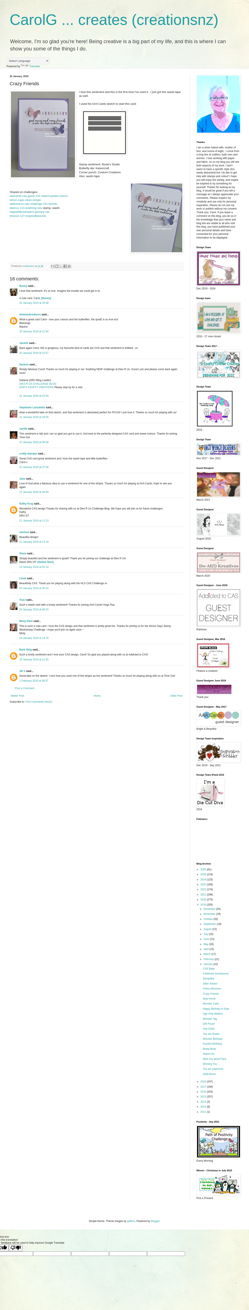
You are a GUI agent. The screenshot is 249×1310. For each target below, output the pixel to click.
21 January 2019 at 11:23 (34, 520)
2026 (203, 869)
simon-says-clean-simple (25, 200)
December (209, 908)
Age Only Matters (213, 1013)
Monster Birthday (212, 1038)
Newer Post (17, 695)
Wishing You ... (211, 1063)
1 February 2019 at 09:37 (33, 680)
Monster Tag (210, 1018)
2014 (203, 1101)
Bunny (23, 285)
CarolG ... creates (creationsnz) (114, 19)
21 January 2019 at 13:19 (34, 541)
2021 (203, 894)
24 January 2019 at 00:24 (34, 588)
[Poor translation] (16, 1247)
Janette (23, 343)
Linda (22, 578)
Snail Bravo (209, 1074)
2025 (203, 874)
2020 (203, 899)
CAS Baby (209, 968)
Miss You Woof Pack (214, 1059)
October (208, 919)
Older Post (176, 695)
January (208, 964)
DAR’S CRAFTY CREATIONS (36, 387)
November (209, 913)
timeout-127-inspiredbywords (28, 215)
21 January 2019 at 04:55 (34, 417)
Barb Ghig (25, 649)
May (206, 944)
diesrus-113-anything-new (26, 208)
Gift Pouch (209, 1023)
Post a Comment (24, 688)
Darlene (24, 364)
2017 (203, 1086)
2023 (203, 884)
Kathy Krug (26, 503)
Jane (22, 478)
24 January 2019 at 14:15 (34, 638)
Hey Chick (209, 1028)
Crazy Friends (211, 993)
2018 (203, 1081)
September (210, 924)
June (206, 939)
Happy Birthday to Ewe (216, 1008)
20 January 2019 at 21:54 (34, 331)
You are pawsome (213, 1068)
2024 (203, 879)
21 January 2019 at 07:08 (34, 467)
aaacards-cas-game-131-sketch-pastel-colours (39, 196)
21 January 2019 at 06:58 (34, 442)
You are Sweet (211, 1033)
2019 (203, 904)
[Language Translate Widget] (27, 61)
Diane (22, 553)
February (208, 959)
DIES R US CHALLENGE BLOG (37, 383)
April (206, 949)
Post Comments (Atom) (38, 701)
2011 (203, 1111)
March (207, 954)
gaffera (131, 1221)
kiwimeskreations (30, 314)
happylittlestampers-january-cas (30, 211)
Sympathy (208, 978)
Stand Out (208, 1053)
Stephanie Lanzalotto (32, 407)
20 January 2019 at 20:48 (34, 302)
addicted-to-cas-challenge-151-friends (33, 203)
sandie (23, 428)
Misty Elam (26, 621)
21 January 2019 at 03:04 (34, 395)
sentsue (24, 532)
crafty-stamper (28, 453)
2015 (203, 1096)
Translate (30, 66)
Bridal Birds (209, 1048)
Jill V (22, 671)
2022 (203, 889)
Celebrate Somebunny (215, 973)
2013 (203, 1106)
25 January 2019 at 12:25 (34, 659)
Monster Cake (211, 1003)
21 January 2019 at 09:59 (34, 492)
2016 (203, 1091)
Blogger (155, 1221)
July (206, 934)
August (207, 929)
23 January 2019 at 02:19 (34, 566)
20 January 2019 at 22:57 (34, 352)
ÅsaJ (22, 599)
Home (97, 695)
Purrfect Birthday (212, 1043)
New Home (209, 998)
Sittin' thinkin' (210, 983)
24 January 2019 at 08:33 (34, 609)
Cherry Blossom (212, 988)
